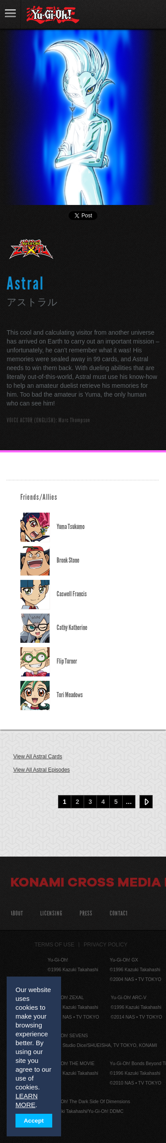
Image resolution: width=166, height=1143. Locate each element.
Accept (34, 1120)
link (10, 14)
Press (86, 913)
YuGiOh (53, 15)
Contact (119, 913)
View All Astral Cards (37, 756)
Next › (146, 801)
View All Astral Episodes (41, 770)
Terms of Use (54, 945)
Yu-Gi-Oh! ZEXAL (32, 253)
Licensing (51, 913)
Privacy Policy (105, 945)
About (16, 913)
